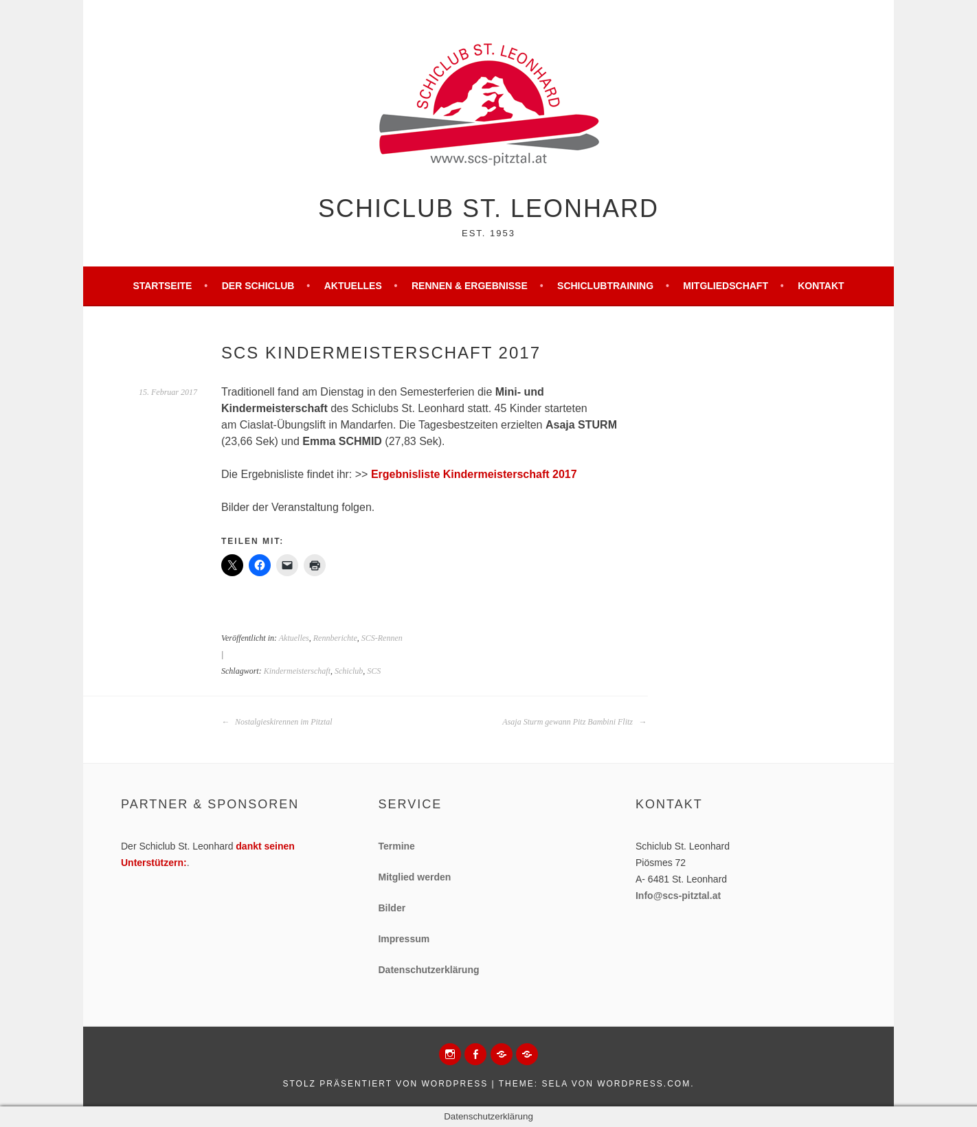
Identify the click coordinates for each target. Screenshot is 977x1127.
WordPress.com (643, 1084)
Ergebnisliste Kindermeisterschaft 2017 (474, 474)
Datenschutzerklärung (428, 969)
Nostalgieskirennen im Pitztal (277, 722)
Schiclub (349, 671)
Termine (396, 846)
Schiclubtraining (605, 285)
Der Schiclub (258, 285)
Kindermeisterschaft (297, 671)
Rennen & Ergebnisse (470, 285)
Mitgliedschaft (725, 285)
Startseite (162, 285)
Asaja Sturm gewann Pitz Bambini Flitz (574, 722)
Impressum (403, 938)
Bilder (391, 907)
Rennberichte (335, 638)
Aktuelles (353, 285)
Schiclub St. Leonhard (488, 208)
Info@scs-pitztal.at (678, 895)
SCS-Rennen (382, 638)
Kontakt (821, 285)
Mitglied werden (414, 877)
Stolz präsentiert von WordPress (385, 1084)
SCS (374, 671)
